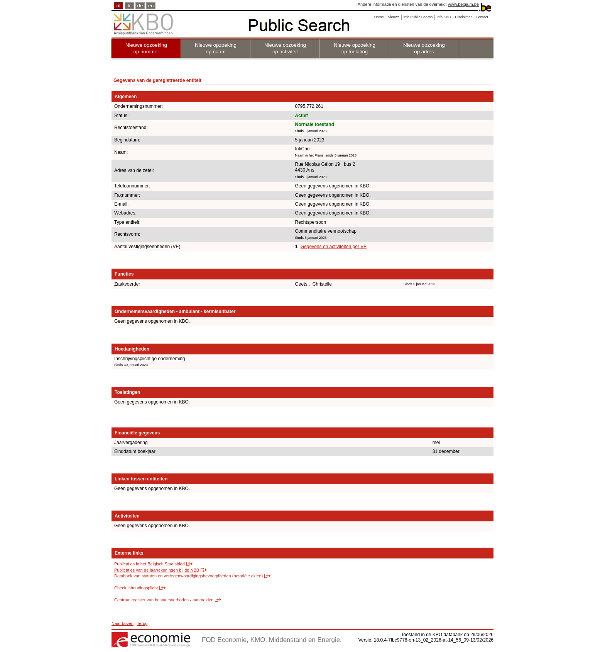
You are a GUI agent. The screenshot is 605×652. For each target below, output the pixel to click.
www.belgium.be (463, 4)
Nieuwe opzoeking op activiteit (285, 48)
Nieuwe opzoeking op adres (424, 48)
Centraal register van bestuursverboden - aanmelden (163, 600)
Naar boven (123, 623)
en (151, 6)
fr (129, 6)
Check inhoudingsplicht (136, 588)
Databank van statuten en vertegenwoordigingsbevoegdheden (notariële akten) (188, 576)
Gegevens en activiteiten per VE (334, 246)
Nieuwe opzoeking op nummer (146, 48)
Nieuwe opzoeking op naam (216, 48)
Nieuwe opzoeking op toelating (354, 48)
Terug (142, 623)
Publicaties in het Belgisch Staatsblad (149, 564)
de (140, 6)
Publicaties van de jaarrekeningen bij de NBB (156, 570)
